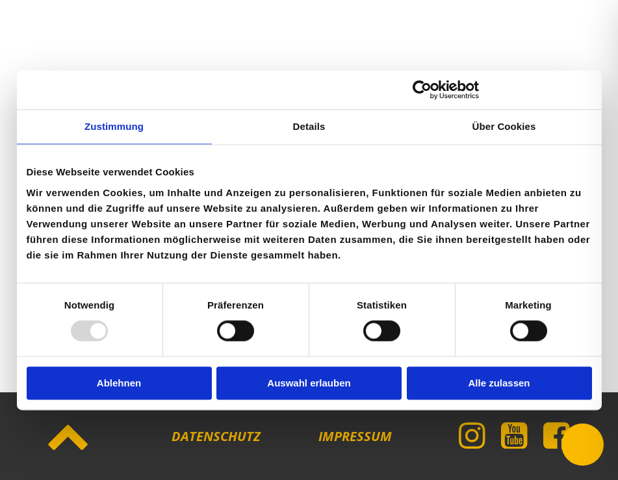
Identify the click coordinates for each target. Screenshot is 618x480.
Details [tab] (309, 126)
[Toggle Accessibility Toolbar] (582, 444)
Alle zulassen (499, 382)
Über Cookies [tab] (504, 126)
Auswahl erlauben (308, 382)
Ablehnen (119, 382)
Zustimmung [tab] (114, 126)
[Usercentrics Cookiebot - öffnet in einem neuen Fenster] (422, 89)
